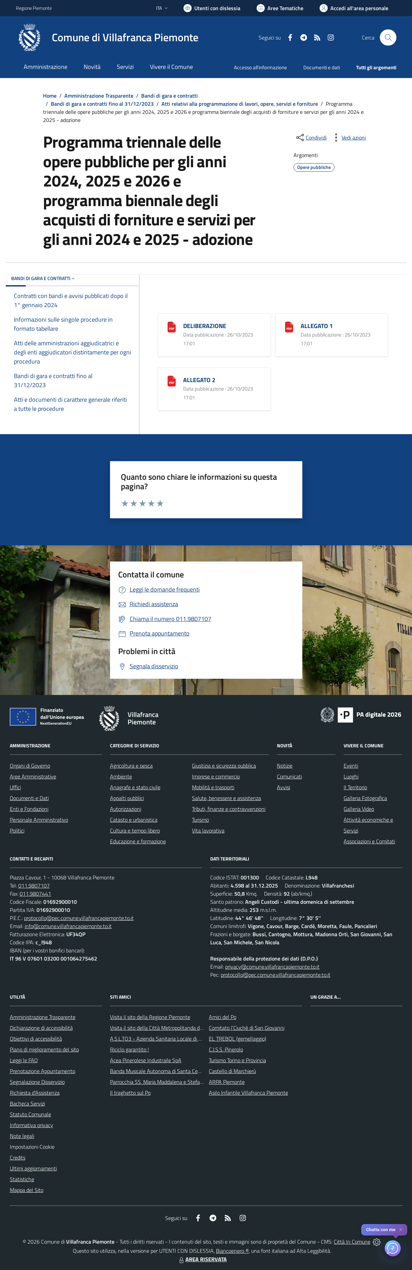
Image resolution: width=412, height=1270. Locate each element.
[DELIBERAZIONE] (171, 326)
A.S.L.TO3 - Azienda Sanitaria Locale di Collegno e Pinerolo (175, 1039)
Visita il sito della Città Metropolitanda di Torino (162, 1028)
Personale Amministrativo (39, 820)
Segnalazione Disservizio (37, 1082)
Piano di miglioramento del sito (44, 1049)
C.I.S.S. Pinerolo (226, 1049)
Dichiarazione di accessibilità (41, 1028)
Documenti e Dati (29, 798)
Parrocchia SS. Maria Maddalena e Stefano (157, 1082)
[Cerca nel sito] (388, 37)
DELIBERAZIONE (204, 325)
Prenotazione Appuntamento (42, 1071)
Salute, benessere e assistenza (226, 798)
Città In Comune (352, 1242)
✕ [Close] (401, 1229)
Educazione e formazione (138, 841)
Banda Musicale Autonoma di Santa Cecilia (158, 1071)
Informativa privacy (31, 1125)
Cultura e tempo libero (135, 830)
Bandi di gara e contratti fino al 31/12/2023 (102, 104)
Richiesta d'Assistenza (35, 1093)
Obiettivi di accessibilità (36, 1039)
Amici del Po (222, 1017)
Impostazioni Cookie (32, 1147)
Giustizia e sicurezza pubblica (224, 766)
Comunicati (289, 776)
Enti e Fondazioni (29, 809)
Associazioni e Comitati (369, 841)
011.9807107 (34, 885)
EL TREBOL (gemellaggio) (237, 1039)
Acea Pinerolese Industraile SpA (145, 1060)
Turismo (200, 820)
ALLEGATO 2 (199, 379)
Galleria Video (359, 809)
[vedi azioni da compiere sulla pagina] (348, 137)
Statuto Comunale (30, 1114)
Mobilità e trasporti (213, 787)
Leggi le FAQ (24, 1060)
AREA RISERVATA (202, 1259)
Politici (17, 830)
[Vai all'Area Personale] (353, 8)
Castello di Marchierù (232, 1071)
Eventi (351, 766)
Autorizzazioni (125, 809)
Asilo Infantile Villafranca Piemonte (248, 1093)
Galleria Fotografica (365, 798)
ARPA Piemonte (227, 1082)
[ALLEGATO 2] (171, 380)
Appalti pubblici (127, 798)
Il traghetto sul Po (130, 1093)
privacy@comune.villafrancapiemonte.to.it (272, 967)
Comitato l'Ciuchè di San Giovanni (246, 1028)
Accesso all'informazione (260, 67)
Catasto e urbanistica (133, 820)
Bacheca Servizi (27, 1103)
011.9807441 (35, 894)
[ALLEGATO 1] (289, 326)
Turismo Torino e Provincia (237, 1060)
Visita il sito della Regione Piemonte (150, 1017)
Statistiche (22, 1179)
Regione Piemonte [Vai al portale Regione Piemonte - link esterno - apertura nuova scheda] (34, 7)
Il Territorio (355, 787)
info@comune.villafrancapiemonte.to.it (68, 926)
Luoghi (351, 776)
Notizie (284, 766)
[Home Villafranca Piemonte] (107, 37)
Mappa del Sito (26, 1190)
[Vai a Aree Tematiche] (279, 8)
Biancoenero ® (232, 1251)
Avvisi (283, 787)
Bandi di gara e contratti (169, 96)
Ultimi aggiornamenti (33, 1168)
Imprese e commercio (216, 776)
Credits (17, 1157)
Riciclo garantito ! (129, 1049)
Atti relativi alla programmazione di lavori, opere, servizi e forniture (239, 104)
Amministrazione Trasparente (98, 96)
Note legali (22, 1136)
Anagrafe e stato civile (135, 787)
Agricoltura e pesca (131, 766)
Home (50, 96)
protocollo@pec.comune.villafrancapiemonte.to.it (79, 918)
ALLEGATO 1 (317, 325)
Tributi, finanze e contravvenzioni (228, 809)
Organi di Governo (30, 766)
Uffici (15, 787)
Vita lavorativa (208, 830)
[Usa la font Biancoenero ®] (211, 8)
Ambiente (121, 776)
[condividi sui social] (311, 137)
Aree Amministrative (33, 776)
